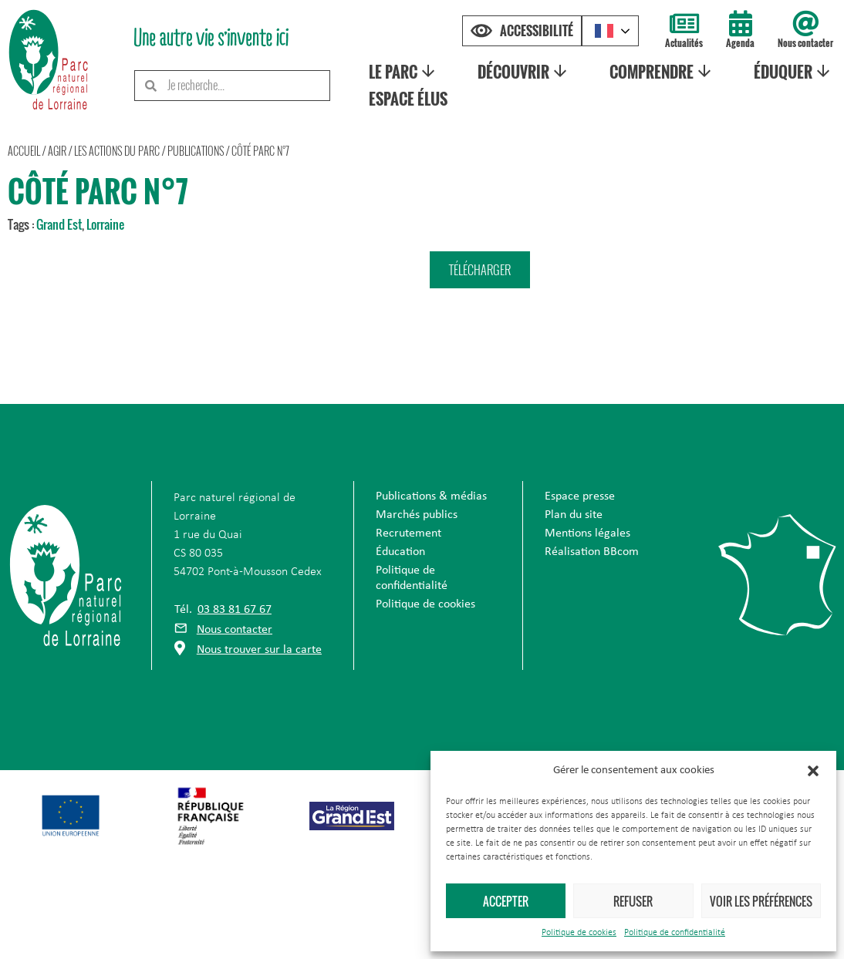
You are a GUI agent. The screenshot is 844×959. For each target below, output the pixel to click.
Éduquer (793, 71)
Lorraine (105, 224)
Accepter (505, 901)
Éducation (400, 552)
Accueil (24, 151)
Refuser (633, 901)
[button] (813, 771)
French (604, 31)
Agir (57, 151)
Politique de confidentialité (674, 932)
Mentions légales (587, 533)
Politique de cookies (579, 932)
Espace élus (407, 98)
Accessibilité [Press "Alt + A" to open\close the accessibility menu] (536, 31)
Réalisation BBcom (592, 552)
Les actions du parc (117, 151)
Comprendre (661, 71)
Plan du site (574, 515)
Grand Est (59, 224)
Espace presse (580, 496)
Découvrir (524, 71)
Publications (195, 151)
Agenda (740, 42)
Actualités (684, 42)
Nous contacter (805, 42)
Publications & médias (431, 496)
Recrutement (408, 533)
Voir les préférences (761, 901)
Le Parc (402, 71)
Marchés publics (416, 515)
